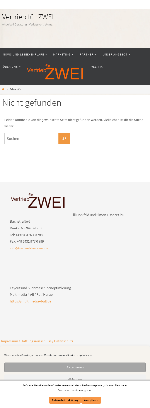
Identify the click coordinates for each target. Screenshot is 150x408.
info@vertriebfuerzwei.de (29, 248)
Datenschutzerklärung (65, 400)
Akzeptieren (75, 367)
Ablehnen (75, 379)
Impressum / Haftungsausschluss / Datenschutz (37, 341)
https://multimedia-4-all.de (30, 301)
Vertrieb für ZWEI (28, 17)
